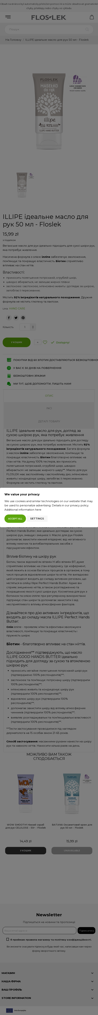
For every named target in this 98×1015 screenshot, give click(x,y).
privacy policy (79, 505)
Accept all (15, 518)
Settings (37, 518)
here (38, 509)
